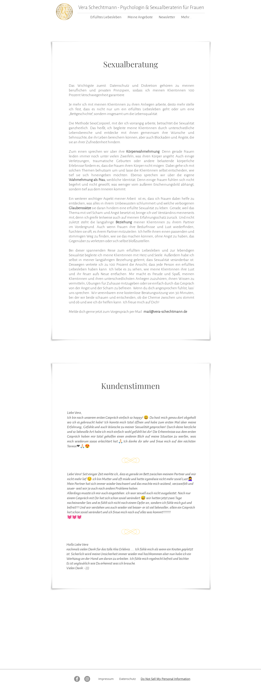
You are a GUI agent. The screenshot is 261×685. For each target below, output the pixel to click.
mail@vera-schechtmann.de (165, 311)
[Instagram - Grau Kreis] (87, 679)
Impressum (106, 679)
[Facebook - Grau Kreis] (77, 679)
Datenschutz (127, 679)
